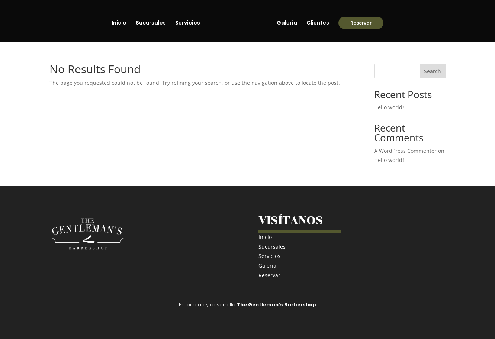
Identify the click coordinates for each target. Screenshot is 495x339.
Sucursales (151, 23)
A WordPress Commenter (405, 150)
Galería (287, 23)
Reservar (361, 23)
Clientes (317, 23)
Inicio (119, 23)
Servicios (187, 23)
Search (432, 71)
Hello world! (389, 107)
